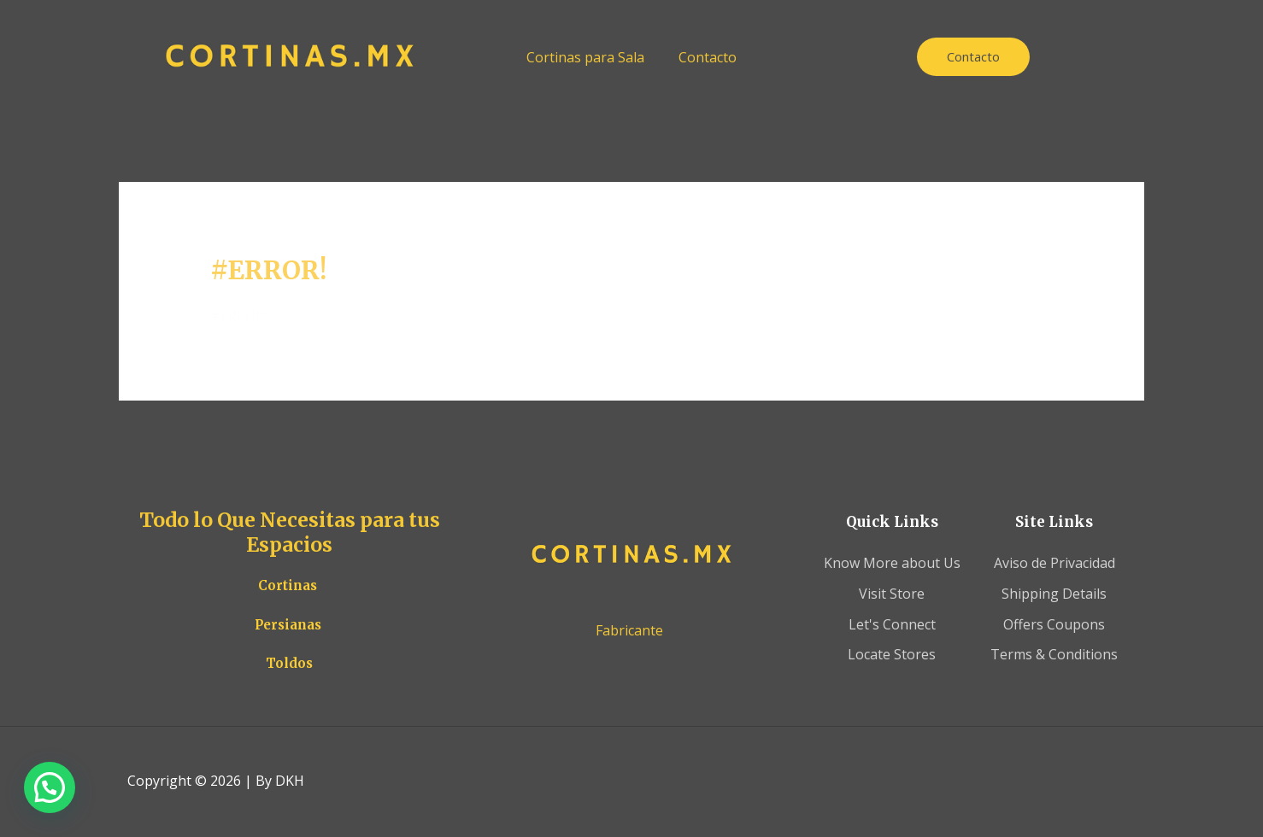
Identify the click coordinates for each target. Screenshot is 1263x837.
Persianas (288, 625)
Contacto (707, 57)
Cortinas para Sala (585, 57)
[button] (49, 787)
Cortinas (287, 585)
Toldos (289, 663)
